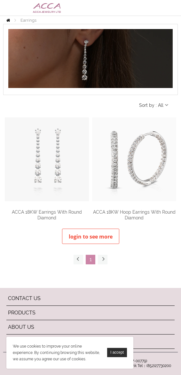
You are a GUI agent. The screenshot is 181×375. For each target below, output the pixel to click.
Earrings (28, 20)
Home (8, 20)
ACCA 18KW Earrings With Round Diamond (47, 215)
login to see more (91, 236)
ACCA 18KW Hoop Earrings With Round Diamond (134, 215)
